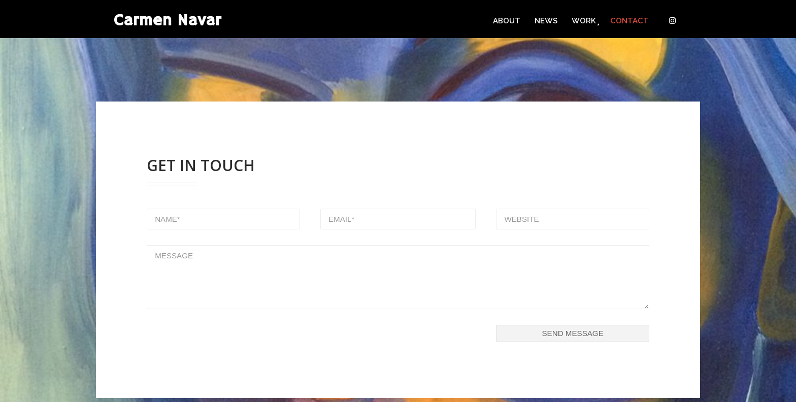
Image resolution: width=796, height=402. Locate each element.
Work (584, 20)
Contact (629, 20)
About (506, 20)
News (546, 20)
